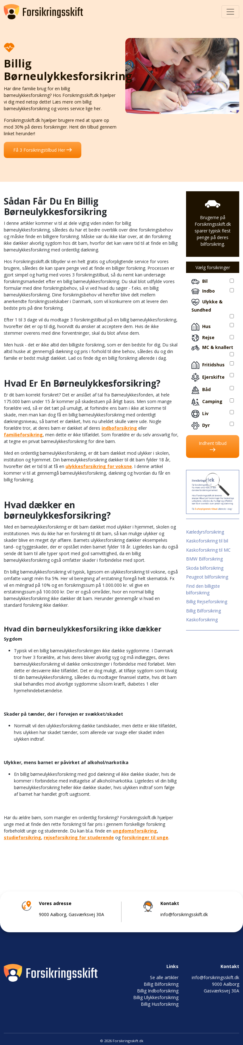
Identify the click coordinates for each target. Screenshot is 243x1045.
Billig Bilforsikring (203, 611)
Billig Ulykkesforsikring (155, 997)
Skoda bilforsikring (204, 568)
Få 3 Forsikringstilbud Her (42, 150)
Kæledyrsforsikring (205, 532)
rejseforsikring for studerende (79, 837)
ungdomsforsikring (135, 831)
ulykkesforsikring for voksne (98, 466)
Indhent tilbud (213, 446)
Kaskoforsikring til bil (207, 541)
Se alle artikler (164, 977)
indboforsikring (119, 428)
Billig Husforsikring (159, 1004)
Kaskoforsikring (202, 620)
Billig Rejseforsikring (206, 601)
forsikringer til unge (145, 837)
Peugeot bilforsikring (207, 577)
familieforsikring (23, 435)
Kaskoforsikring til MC (208, 550)
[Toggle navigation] (230, 11)
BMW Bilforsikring (204, 559)
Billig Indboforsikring (157, 991)
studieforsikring (22, 837)
